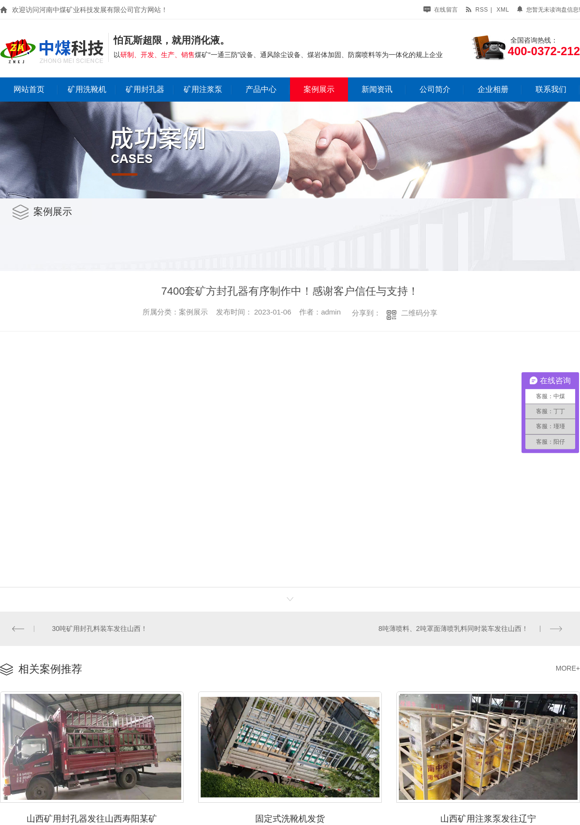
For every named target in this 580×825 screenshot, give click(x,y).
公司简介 (435, 89)
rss (476, 9)
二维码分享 (419, 313)
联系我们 (551, 89)
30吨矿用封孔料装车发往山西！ (99, 628)
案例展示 (319, 89)
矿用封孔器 (145, 89)
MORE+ (568, 667)
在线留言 (440, 9)
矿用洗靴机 (87, 89)
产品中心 (261, 89)
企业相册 (493, 89)
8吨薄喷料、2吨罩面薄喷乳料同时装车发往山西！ (454, 628)
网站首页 (29, 89)
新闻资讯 (377, 89)
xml (502, 9)
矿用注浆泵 (203, 89)
